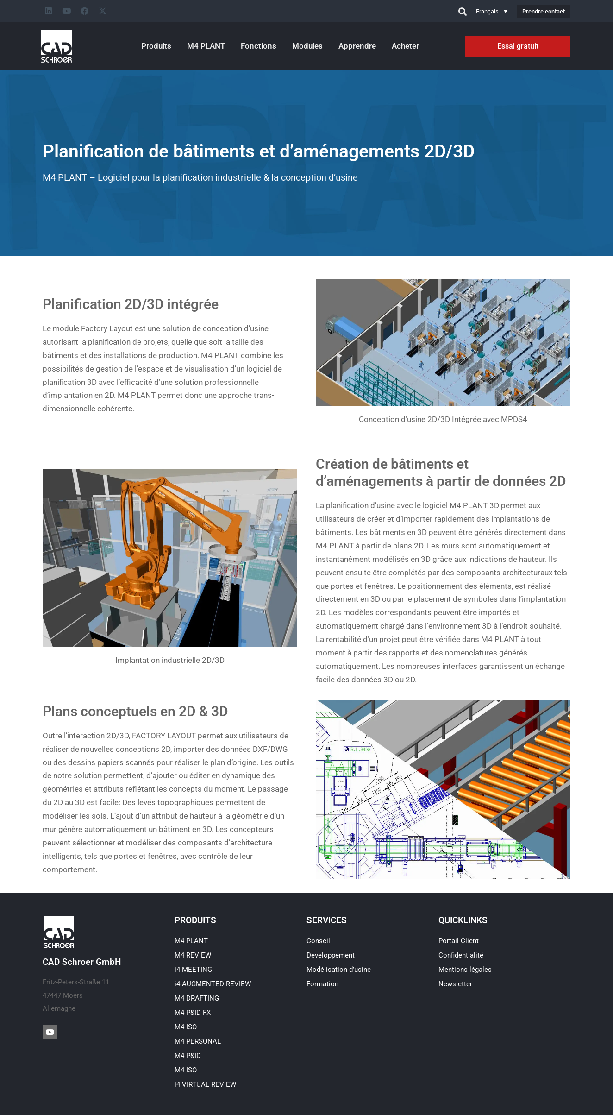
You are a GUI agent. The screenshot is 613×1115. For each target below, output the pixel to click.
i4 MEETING (193, 969)
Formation (322, 984)
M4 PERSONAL (198, 1041)
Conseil (318, 941)
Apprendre (357, 45)
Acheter (405, 45)
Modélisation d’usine (338, 969)
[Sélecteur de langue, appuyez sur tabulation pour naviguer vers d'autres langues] (491, 11)
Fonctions (258, 45)
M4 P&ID (188, 1056)
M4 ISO (186, 1027)
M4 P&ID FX (193, 1012)
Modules (307, 45)
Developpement (330, 955)
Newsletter (455, 984)
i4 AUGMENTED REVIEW (213, 984)
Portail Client (458, 941)
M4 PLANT (206, 45)
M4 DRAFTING (197, 998)
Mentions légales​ (465, 969)
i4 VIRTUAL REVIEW (205, 1084)
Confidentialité (460, 955)
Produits (156, 45)
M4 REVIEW (193, 955)
